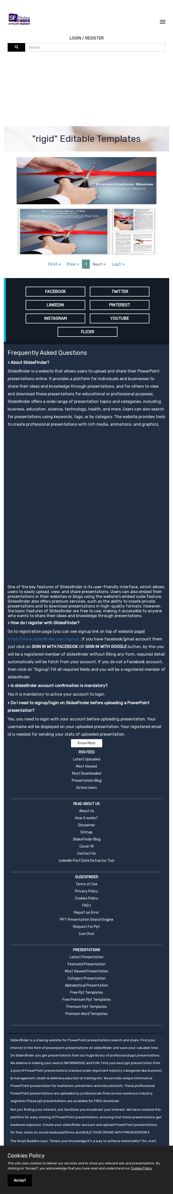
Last (118, 264)
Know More (86, 743)
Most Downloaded (86, 773)
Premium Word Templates (86, 1014)
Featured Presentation (87, 964)
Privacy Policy (86, 891)
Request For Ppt (86, 927)
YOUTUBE (119, 318)
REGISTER (94, 38)
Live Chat (86, 934)
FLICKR (87, 331)
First (54, 264)
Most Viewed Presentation (86, 971)
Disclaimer (86, 825)
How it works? (86, 818)
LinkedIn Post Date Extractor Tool (86, 860)
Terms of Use (86, 884)
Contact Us (86, 853)
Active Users (86, 788)
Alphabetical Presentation (86, 985)
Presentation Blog (86, 780)
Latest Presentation (86, 957)
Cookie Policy (141, 1168)
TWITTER (119, 291)
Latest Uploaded (86, 759)
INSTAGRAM (55, 318)
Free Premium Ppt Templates (86, 999)
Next (99, 264)
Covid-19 (86, 846)
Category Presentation (86, 978)
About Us (86, 811)
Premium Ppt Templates (86, 1007)
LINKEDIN (55, 305)
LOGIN (75, 38)
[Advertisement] (90, 89)
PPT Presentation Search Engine (86, 919)
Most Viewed (86, 766)
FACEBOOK (55, 291)
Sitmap (86, 832)
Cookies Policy (86, 898)
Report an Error (86, 912)
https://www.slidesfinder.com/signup (43, 639)
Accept (20, 1180)
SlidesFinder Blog (86, 839)
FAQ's (86, 905)
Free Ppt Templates (86, 992)
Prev (73, 264)
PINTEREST (119, 305)
